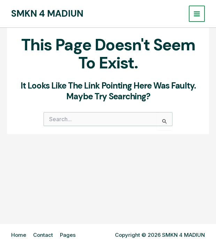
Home (18, 235)
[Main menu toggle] (197, 14)
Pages (68, 235)
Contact (43, 235)
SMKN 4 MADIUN (47, 13)
